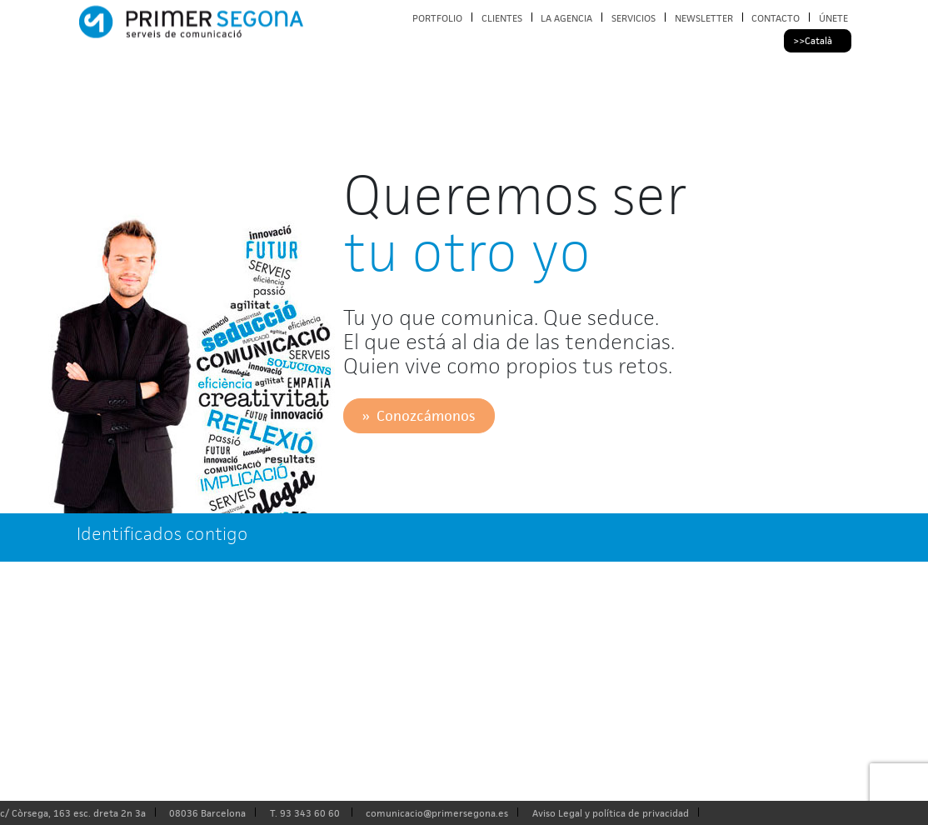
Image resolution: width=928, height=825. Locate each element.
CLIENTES (501, 18)
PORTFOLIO (437, 18)
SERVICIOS (633, 18)
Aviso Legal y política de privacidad (610, 813)
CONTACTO (775, 18)
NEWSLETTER (704, 18)
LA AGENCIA (566, 18)
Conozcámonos (426, 416)
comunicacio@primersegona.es (437, 813)
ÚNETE (833, 18)
